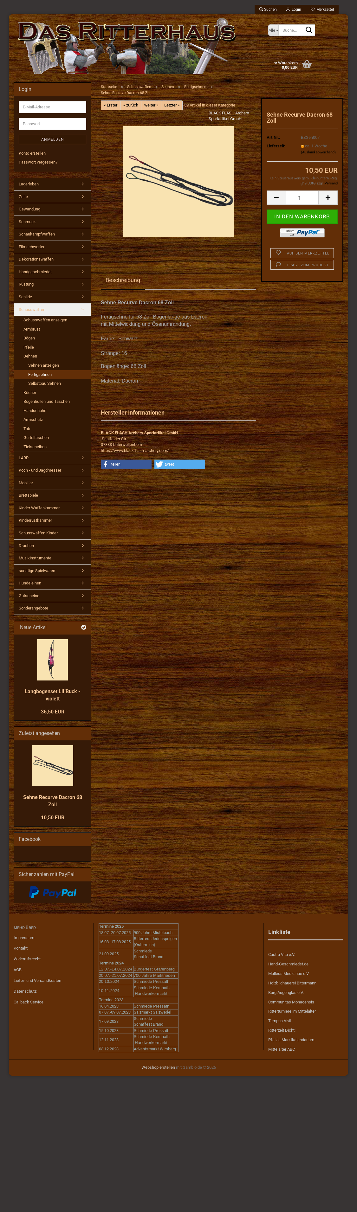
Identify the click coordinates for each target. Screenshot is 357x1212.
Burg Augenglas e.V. (286, 992)
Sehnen (30, 356)
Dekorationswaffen (36, 259)
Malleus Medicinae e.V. (288, 973)
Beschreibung (123, 280)
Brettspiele (28, 495)
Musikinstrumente (35, 558)
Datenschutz (25, 991)
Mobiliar (26, 482)
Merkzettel (322, 9)
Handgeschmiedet (35, 271)
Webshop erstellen (158, 1067)
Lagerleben (29, 184)
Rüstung (26, 284)
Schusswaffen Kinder (38, 533)
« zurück (130, 105)
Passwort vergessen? (38, 162)
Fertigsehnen (40, 374)
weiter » (151, 105)
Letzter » (171, 105)
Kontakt (21, 948)
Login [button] (293, 9)
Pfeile (28, 347)
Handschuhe (34, 410)
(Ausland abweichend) (318, 152)
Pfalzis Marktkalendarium (291, 1039)
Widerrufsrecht (27, 959)
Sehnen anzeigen (43, 365)
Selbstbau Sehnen (44, 383)
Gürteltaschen (36, 437)
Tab (26, 428)
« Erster (110, 105)
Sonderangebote (33, 608)
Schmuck (27, 221)
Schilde (25, 296)
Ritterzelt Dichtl (281, 1030)
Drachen (26, 545)
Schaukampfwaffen (37, 234)
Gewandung (29, 209)
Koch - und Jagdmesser (40, 470)
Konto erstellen (32, 153)
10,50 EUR (52, 818)
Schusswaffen (32, 309)
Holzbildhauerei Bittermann (292, 983)
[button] (276, 197)
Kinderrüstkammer (35, 520)
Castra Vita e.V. (281, 954)
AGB (18, 969)
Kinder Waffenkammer (39, 508)
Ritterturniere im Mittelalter (292, 1011)
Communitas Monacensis (291, 1002)
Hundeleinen (30, 583)
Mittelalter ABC (281, 1049)
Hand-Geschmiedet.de (288, 964)
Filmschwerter (31, 246)
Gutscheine (29, 595)
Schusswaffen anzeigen (45, 320)
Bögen (29, 338)
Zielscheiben (35, 446)
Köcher (29, 392)
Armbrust (31, 329)
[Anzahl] (302, 197)
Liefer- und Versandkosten (37, 980)
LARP (24, 457)
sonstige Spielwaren (37, 570)
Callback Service (28, 1002)
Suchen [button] (268, 9)
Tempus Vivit (279, 1020)
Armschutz (33, 419)
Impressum (24, 937)
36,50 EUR (52, 712)
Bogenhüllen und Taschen (46, 401)
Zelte (23, 196)
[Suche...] (273, 30)
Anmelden (52, 139)
